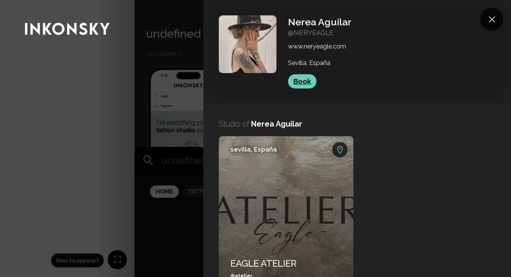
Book (302, 81)
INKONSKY (16, 3)
